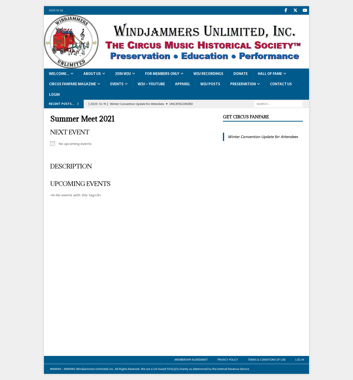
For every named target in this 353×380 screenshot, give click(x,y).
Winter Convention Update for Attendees (263, 137)
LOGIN (54, 94)
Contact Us (281, 84)
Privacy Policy (227, 359)
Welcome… (59, 73)
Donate (240, 73)
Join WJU (123, 73)
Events (116, 84)
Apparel (182, 84)
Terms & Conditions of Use (266, 359)
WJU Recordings (208, 73)
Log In (299, 359)
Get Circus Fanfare (246, 117)
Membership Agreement (191, 359)
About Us (92, 73)
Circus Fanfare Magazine (72, 84)
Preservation (243, 84)
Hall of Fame (270, 73)
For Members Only (162, 73)
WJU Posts (210, 84)
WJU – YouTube (151, 84)
